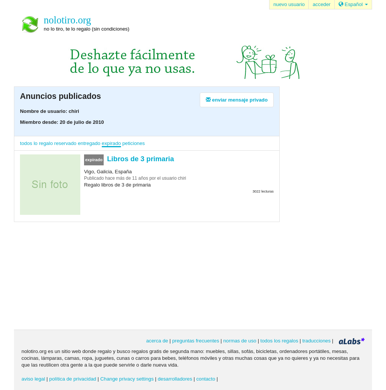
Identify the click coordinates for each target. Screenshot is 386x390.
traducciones (316, 341)
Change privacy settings (127, 379)
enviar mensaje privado (237, 100)
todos (26, 143)
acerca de (157, 341)
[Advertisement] (321, 207)
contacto (205, 379)
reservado (65, 143)
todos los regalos (279, 341)
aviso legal (33, 379)
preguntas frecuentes (195, 341)
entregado (89, 143)
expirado (111, 143)
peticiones (133, 143)
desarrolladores (175, 379)
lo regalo (43, 143)
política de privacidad (72, 379)
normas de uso (239, 341)
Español (353, 4)
